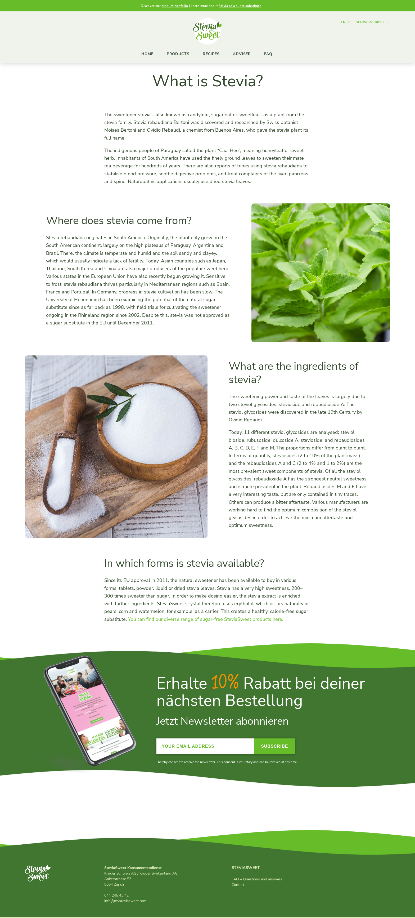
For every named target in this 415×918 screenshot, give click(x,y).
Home (147, 53)
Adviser (242, 53)
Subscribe (274, 747)
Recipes (211, 53)
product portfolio (174, 6)
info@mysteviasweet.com (125, 901)
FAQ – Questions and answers (257, 880)
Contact (238, 885)
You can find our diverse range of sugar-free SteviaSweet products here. (205, 620)
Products (178, 53)
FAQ (268, 53)
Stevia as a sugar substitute (240, 6)
